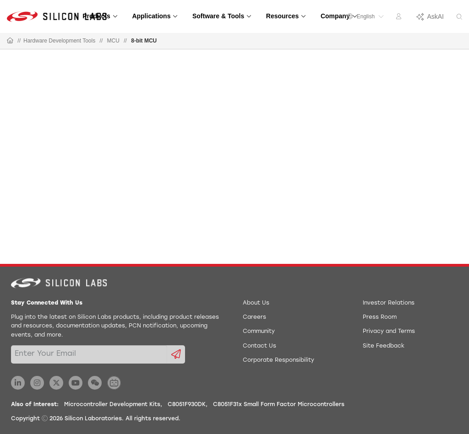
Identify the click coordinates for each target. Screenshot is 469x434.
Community (259, 331)
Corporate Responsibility (278, 360)
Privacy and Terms (389, 331)
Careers (254, 317)
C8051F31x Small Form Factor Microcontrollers (278, 404)
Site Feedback (383, 346)
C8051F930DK (187, 404)
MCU (113, 41)
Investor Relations (388, 303)
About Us (256, 303)
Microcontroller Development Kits (112, 404)
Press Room (380, 317)
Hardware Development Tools (59, 41)
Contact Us (259, 346)
